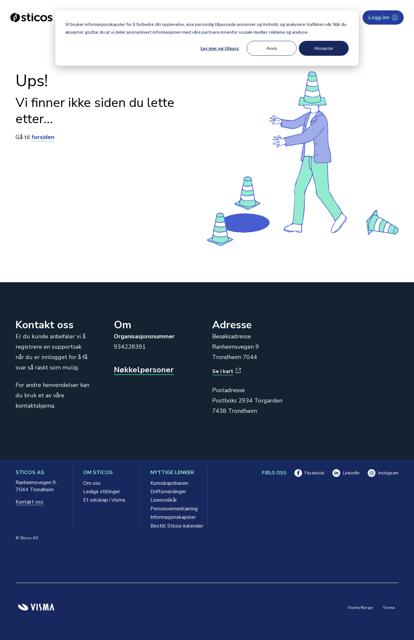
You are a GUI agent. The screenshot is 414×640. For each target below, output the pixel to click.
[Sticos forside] (31, 17)
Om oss (92, 483)
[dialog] (207, 38)
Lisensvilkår (163, 500)
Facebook (309, 473)
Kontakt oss (29, 502)
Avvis (272, 48)
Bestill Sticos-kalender (173, 525)
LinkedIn (346, 473)
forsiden (43, 137)
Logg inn (383, 17)
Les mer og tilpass (220, 48)
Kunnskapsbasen (169, 483)
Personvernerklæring (173, 508)
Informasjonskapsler (173, 517)
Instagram (382, 473)
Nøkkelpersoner (144, 370)
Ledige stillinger (101, 491)
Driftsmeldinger (168, 491)
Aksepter (323, 48)
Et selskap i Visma (104, 500)
